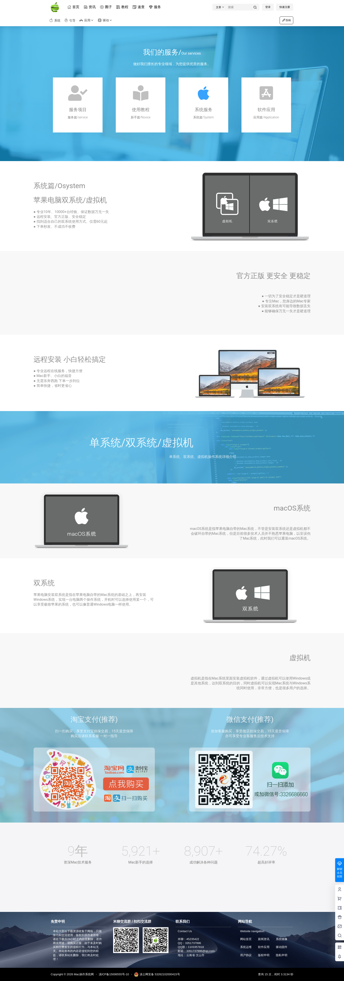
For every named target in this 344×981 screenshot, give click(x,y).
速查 (139, 7)
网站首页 (246, 939)
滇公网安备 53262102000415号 (157, 974)
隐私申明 (281, 955)
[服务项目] (78, 93)
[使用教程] (141, 93)
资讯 (90, 7)
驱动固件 (281, 947)
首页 (74, 7)
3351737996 (193, 943)
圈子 (106, 7)
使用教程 (141, 109)
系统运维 (246, 947)
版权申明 (263, 955)
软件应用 (266, 109)
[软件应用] (266, 93)
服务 (155, 7)
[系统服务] (203, 93)
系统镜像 (281, 939)
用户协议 (246, 955)
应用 (86, 20)
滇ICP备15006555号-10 (114, 974)
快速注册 (284, 7)
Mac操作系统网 (83, 974)
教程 (123, 7)
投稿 (286, 20)
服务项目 (78, 109)
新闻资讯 (263, 939)
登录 (268, 7)
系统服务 (203, 109)
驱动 (105, 20)
